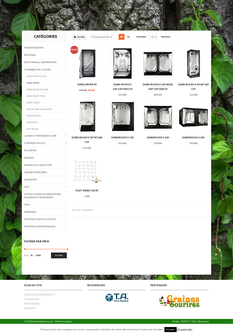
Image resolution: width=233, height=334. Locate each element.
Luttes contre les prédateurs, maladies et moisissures (42, 191)
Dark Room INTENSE (37, 84)
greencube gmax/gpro (39, 104)
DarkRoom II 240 (158, 132)
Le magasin (31, 294)
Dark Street (33, 98)
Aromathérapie (34, 42)
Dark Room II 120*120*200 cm (122, 81)
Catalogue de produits (90, 10)
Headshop (30, 174)
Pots (27, 199)
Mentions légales (63, 316)
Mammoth (32, 117)
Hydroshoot (33, 111)
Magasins (163, 10)
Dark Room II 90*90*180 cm (87, 135)
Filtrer (59, 250)
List (128, 32)
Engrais (29, 152)
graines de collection (140, 10)
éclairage (30, 145)
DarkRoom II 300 (193, 132)
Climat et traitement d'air (40, 130)
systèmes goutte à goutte (40, 214)
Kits (26, 181)
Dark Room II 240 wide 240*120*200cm (158, 81)
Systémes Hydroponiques (39, 221)
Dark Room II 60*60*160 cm (193, 81)
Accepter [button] (170, 329)
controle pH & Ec (35, 138)
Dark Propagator (36, 71)
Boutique (30, 49)
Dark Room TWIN (35, 91)
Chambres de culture (37, 64)
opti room (32, 124)
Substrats (30, 206)
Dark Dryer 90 (87, 79)
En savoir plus (184, 329)
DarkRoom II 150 (122, 132)
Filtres (81, 32)
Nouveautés (115, 10)
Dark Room (32, 78)
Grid (121, 32)
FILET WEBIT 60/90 (87, 185)
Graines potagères (35, 167)
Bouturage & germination (40, 57)
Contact (30, 303)
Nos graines (32, 298)
